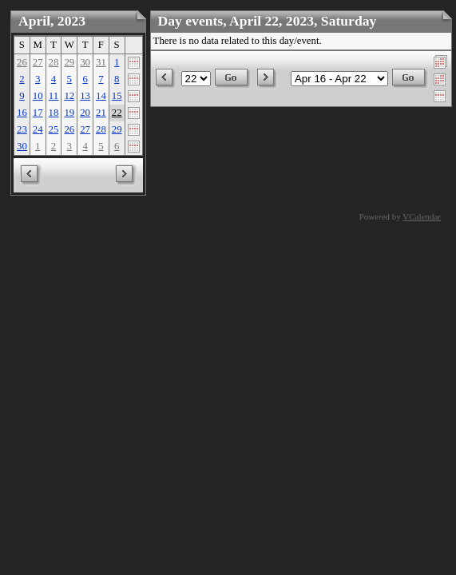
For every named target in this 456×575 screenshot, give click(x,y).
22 (117, 112)
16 (22, 112)
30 (85, 62)
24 (38, 129)
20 (85, 112)
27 (38, 62)
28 (54, 62)
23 (22, 129)
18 (54, 112)
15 (117, 95)
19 (69, 112)
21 (101, 112)
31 (101, 62)
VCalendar (421, 216)
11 (53, 95)
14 (101, 95)
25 (54, 129)
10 (38, 95)
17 (38, 112)
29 (69, 62)
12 (69, 95)
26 (22, 62)
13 (85, 95)
